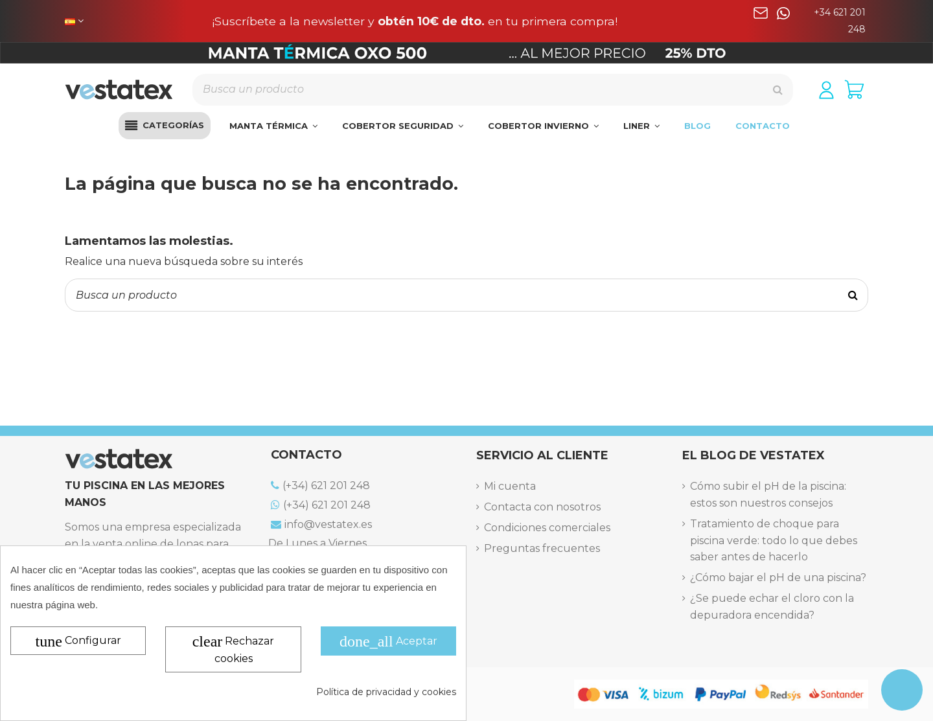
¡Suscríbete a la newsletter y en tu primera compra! (414, 21)
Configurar (78, 641)
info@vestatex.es (321, 524)
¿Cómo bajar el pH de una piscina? (778, 577)
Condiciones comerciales (547, 527)
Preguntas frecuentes (542, 548)
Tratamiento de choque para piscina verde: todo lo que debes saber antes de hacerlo (773, 540)
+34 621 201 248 (840, 20)
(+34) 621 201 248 (320, 485)
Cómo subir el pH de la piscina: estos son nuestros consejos (768, 494)
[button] (165, 125)
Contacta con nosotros (542, 507)
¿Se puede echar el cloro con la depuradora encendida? (772, 606)
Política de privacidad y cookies (386, 692)
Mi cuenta (510, 486)
